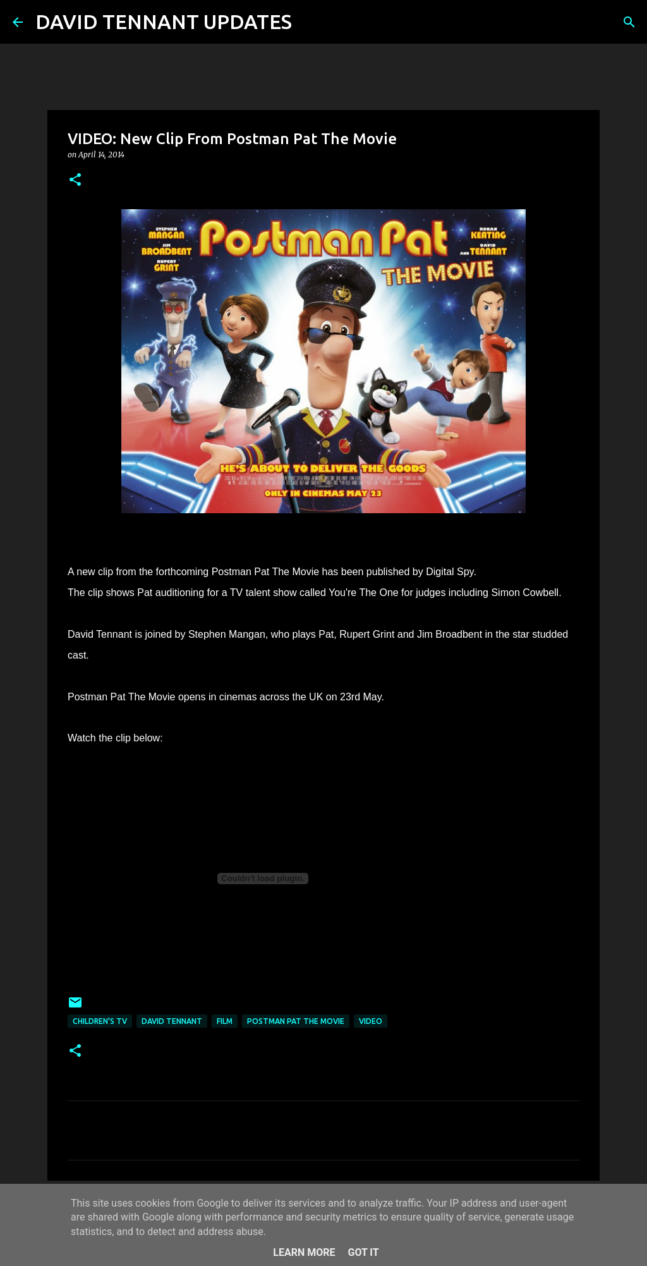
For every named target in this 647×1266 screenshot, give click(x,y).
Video (370, 1021)
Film (225, 1021)
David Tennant (172, 1021)
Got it (363, 1252)
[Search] (309, 22)
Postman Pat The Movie (295, 1021)
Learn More (304, 1252)
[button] (75, 180)
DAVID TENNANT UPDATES (163, 21)
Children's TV (100, 1021)
